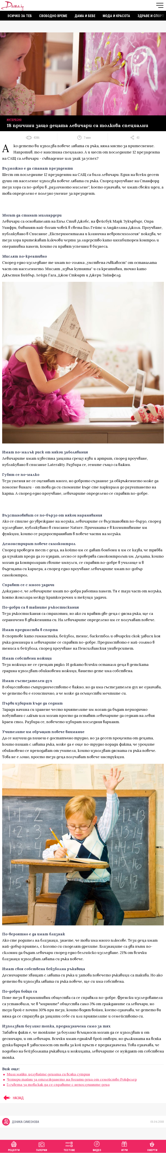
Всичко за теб (20, 16)
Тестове (69, 1146)
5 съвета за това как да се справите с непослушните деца (58, 1084)
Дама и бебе (85, 16)
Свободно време (53, 16)
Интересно (14, 119)
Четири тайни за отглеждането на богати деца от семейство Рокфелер (72, 1079)
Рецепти (14, 1146)
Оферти (152, 1146)
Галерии (41, 1146)
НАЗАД (13, 1098)
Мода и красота (116, 16)
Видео (97, 1146)
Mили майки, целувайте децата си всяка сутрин (48, 1074)
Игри (124, 1146)
